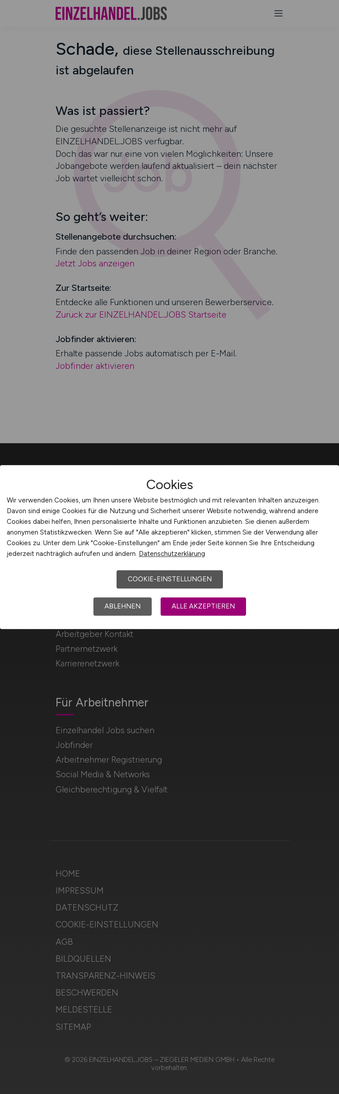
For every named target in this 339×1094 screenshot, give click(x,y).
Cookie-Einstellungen (170, 579)
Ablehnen (123, 606)
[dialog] (169, 547)
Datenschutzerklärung (172, 554)
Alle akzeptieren (203, 606)
